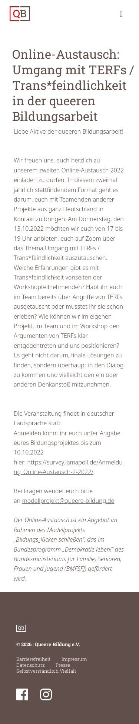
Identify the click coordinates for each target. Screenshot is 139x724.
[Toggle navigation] (121, 14)
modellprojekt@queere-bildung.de (68, 501)
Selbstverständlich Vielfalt (46, 671)
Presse (63, 665)
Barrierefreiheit (33, 659)
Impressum (74, 659)
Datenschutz (30, 665)
